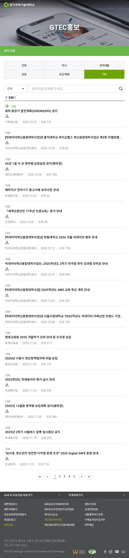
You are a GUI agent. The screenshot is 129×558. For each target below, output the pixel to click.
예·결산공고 (9, 519)
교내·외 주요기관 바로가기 (18, 495)
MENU (124, 4)
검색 (109, 5)
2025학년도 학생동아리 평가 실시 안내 (30, 379)
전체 (24, 65)
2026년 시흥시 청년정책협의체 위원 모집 (31, 358)
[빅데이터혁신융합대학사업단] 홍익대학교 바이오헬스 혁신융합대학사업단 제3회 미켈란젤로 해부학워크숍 (64, 137)
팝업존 (117, 5)
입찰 (24, 74)
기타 (104, 74)
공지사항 (9, 51)
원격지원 (8, 524)
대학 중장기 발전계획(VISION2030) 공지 (31, 111)
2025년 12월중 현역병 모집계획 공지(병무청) (34, 406)
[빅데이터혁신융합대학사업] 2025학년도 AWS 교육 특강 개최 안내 (47, 290)
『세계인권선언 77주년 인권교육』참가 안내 (33, 211)
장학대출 (104, 65)
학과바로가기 (76, 495)
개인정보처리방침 (53, 519)
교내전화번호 (91, 509)
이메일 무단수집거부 (95, 519)
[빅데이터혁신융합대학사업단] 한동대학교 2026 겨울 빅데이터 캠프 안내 (51, 237)
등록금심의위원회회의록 (56, 504)
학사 (64, 65)
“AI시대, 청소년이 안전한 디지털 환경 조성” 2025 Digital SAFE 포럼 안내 (51, 453)
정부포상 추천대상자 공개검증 (59, 509)
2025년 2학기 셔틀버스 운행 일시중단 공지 (32, 432)
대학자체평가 (10, 509)
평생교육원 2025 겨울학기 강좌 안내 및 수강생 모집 (38, 337)
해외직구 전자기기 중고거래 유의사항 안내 (32, 190)
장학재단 (89, 524)
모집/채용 (64, 74)
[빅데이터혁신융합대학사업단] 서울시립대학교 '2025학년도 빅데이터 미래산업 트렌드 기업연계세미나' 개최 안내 (64, 316)
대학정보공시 (10, 504)
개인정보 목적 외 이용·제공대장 (59, 524)
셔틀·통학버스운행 (94, 514)
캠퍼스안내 (90, 504)
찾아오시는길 (51, 514)
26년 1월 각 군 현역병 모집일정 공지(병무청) (33, 163)
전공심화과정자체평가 (15, 514)
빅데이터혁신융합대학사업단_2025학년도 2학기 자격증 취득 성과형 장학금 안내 (56, 264)
